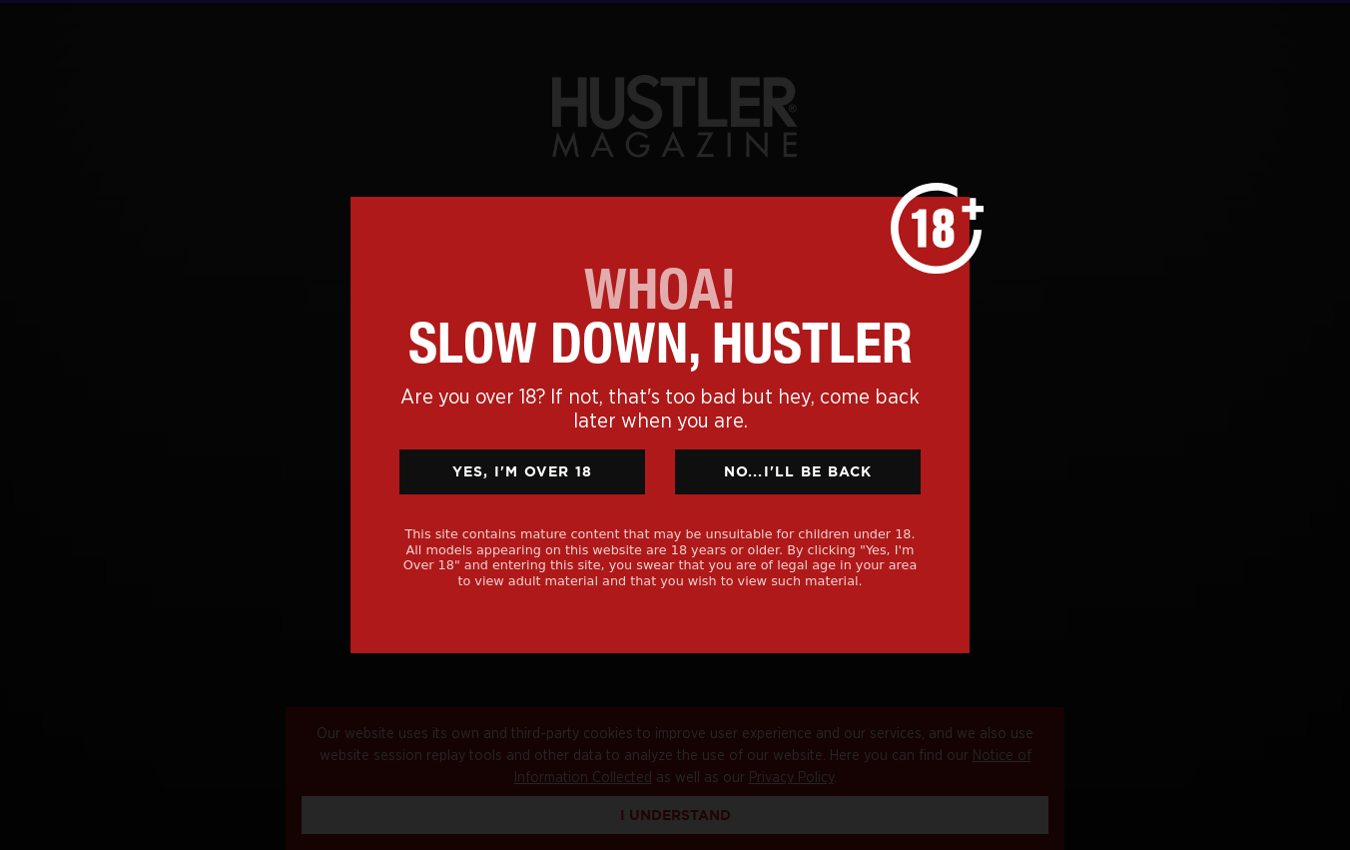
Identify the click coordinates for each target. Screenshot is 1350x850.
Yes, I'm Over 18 (522, 471)
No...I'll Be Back (798, 471)
